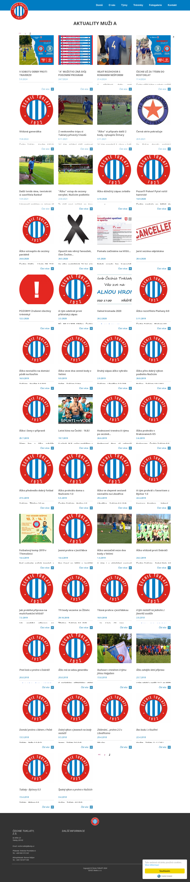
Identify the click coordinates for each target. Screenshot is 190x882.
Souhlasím (165, 871)
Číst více (45, 89)
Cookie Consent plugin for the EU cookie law (164, 876)
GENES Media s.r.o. (95, 870)
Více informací (152, 864)
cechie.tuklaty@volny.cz (26, 846)
